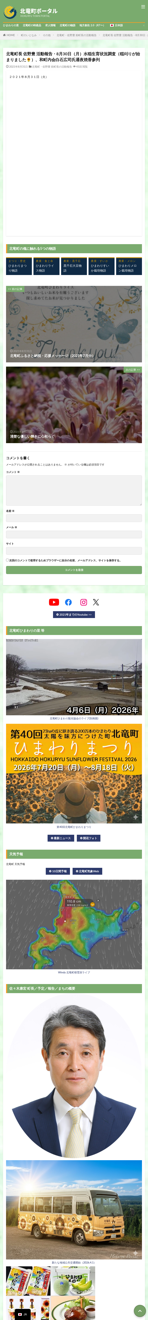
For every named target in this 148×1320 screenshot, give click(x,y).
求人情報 (50, 25)
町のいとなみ (29, 35)
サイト (10, 543)
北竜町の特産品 (32, 25)
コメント (13, 472)
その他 (47, 35)
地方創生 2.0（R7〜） (92, 25)
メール (11, 527)
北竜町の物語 (67, 25)
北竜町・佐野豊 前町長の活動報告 (77, 35)
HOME (11, 35)
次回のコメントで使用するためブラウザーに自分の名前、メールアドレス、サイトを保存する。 (65, 560)
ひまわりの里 (11, 25)
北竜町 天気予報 (15, 864)
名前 (10, 511)
